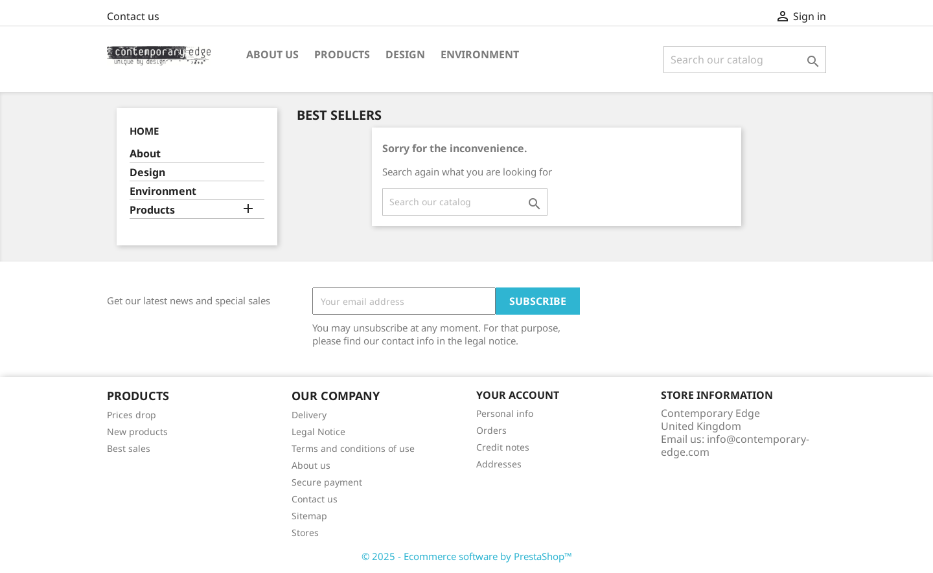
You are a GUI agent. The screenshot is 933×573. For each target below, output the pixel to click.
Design (405, 54)
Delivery (309, 415)
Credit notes (502, 447)
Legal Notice (318, 431)
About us (272, 54)
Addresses (499, 464)
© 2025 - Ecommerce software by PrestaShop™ (467, 556)
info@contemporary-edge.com (735, 445)
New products (137, 431)
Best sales (128, 448)
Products (342, 54)
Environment (480, 54)
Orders (491, 430)
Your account (517, 395)
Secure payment (327, 482)
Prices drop (131, 415)
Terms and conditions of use (353, 448)
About (145, 154)
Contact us (133, 16)
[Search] (744, 59)
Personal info (504, 413)
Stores (305, 532)
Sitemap (309, 516)
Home (144, 130)
